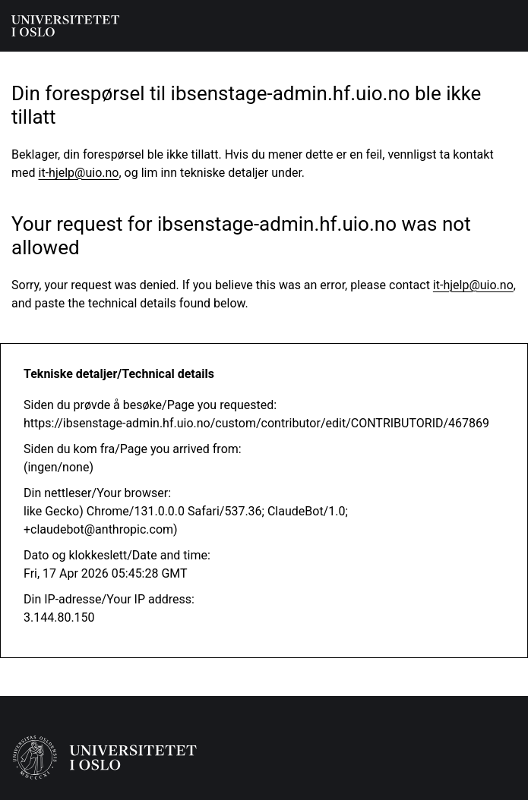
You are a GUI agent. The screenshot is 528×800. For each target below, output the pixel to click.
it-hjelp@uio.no (79, 172)
